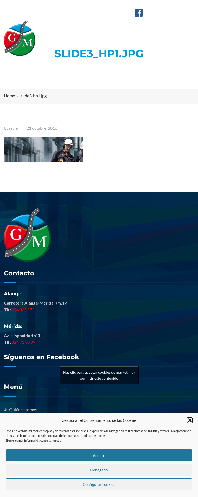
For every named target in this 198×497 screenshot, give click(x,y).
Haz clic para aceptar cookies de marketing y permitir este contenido (99, 375)
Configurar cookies (99, 484)
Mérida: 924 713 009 (122, 6)
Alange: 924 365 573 (79, 6)
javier (14, 127)
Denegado (99, 470)
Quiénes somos (23, 409)
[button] (189, 420)
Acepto (99, 455)
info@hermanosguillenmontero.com (94, 11)
